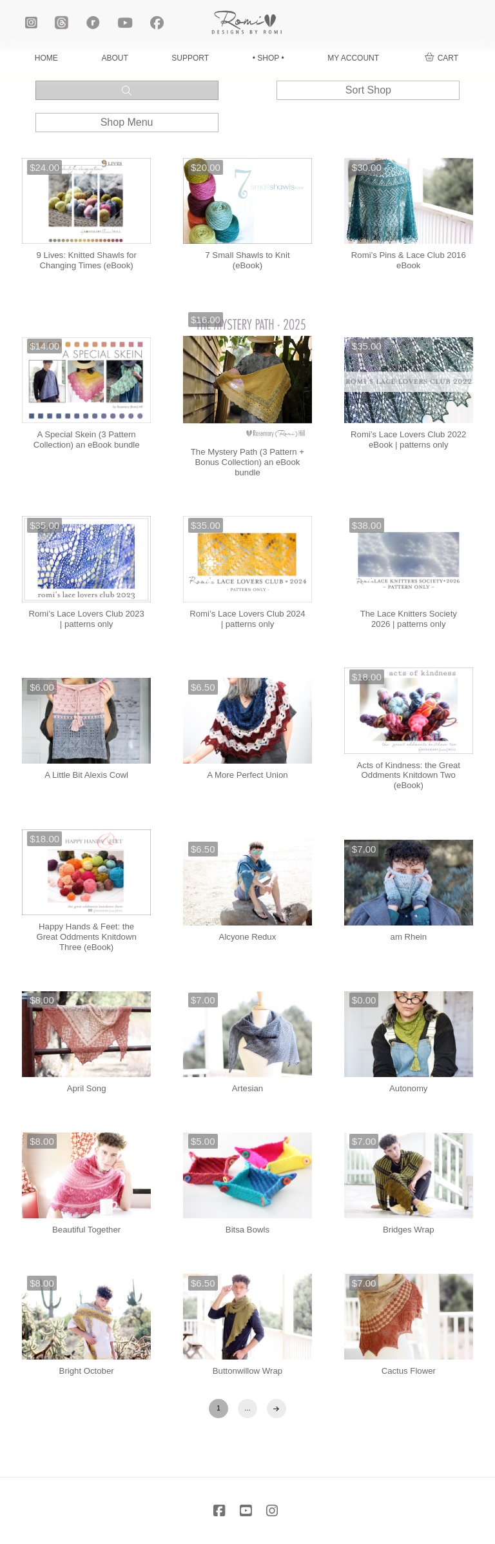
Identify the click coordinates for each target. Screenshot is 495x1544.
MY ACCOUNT (353, 58)
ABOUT (114, 58)
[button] (441, 58)
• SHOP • (268, 58)
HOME (46, 58)
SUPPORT (190, 58)
